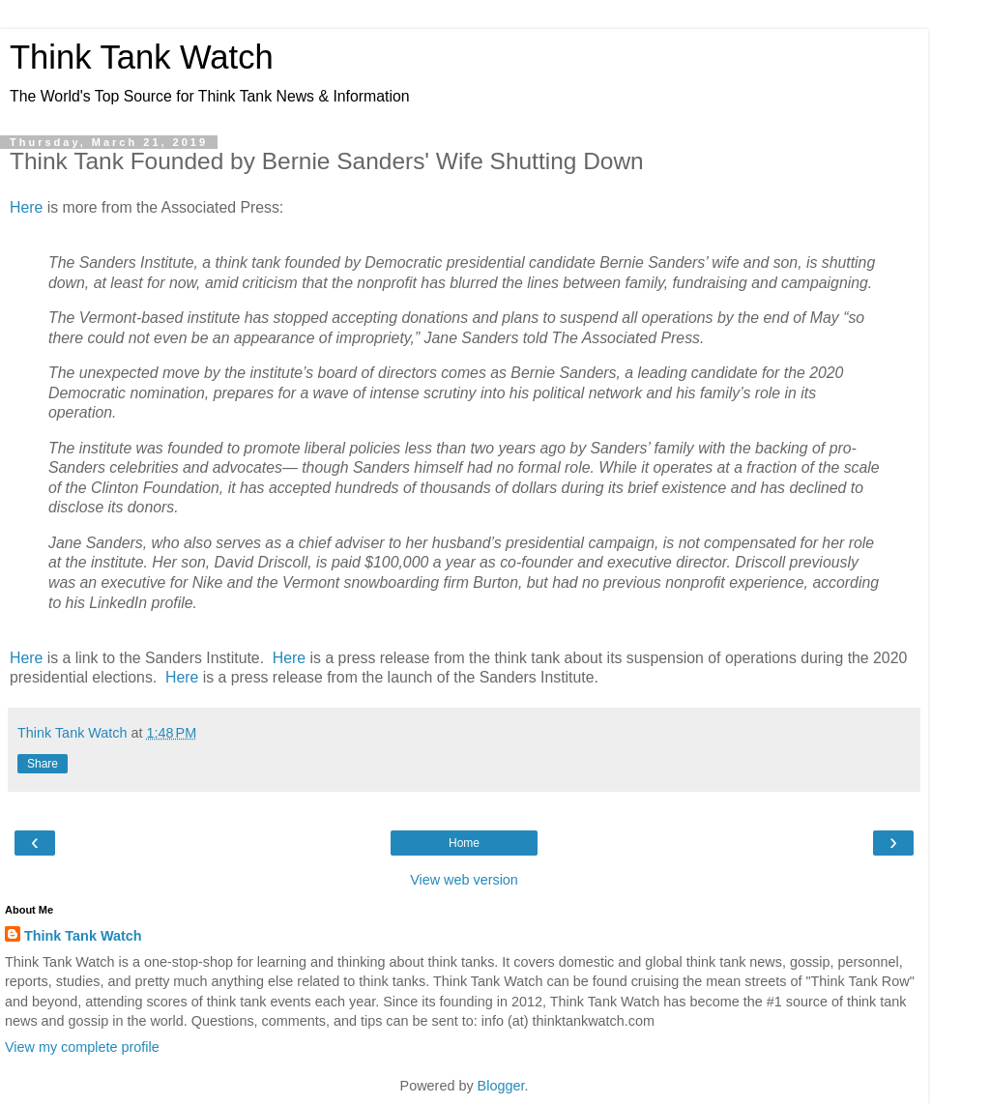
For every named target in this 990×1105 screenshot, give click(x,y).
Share (42, 764)
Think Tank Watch (142, 57)
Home (464, 843)
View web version (464, 879)
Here (26, 207)
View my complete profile (82, 1047)
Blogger (501, 1085)
